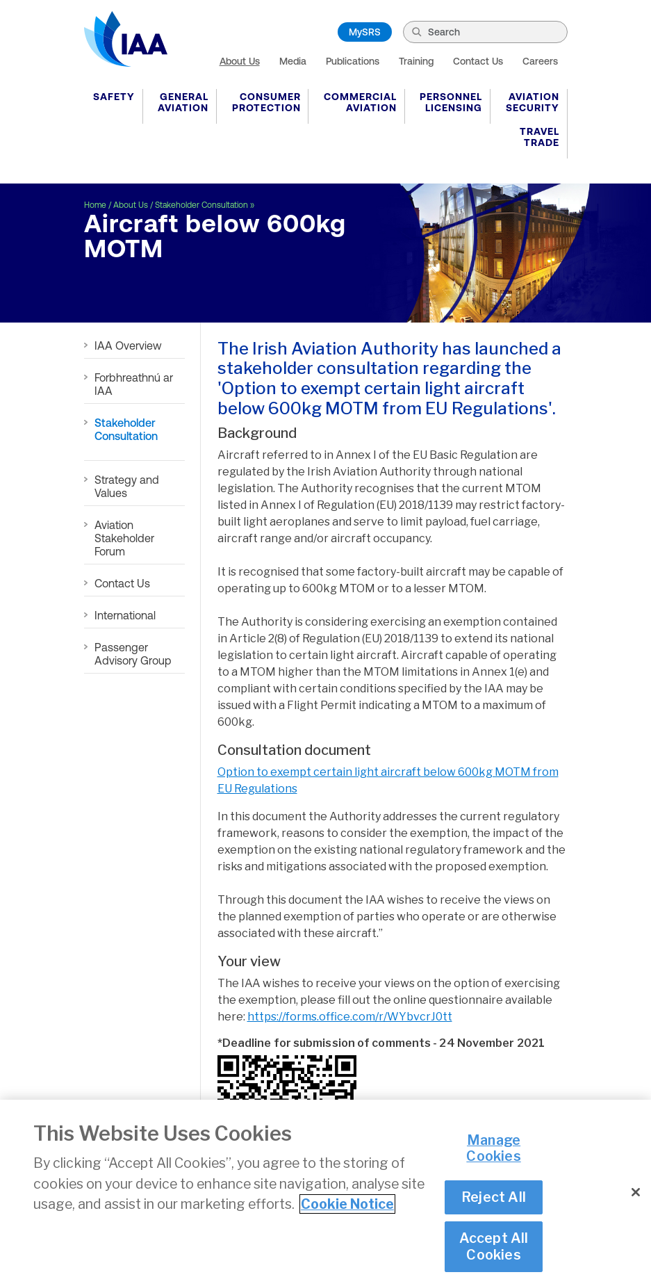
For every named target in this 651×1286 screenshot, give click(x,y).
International (125, 615)
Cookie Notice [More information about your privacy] (347, 1204)
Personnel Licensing (451, 102)
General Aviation (183, 102)
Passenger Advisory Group (133, 654)
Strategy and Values (126, 486)
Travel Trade (539, 137)
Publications (352, 61)
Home (95, 205)
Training (416, 61)
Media (292, 61)
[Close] (635, 1192)
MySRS (365, 32)
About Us (240, 61)
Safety (114, 96)
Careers (540, 61)
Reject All (493, 1197)
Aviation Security (532, 102)
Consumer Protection (266, 102)
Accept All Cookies (494, 1246)
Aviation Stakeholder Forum (124, 538)
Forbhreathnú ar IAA (133, 384)
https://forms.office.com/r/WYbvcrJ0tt (349, 1016)
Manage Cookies (493, 1148)
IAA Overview (128, 345)
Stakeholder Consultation (201, 205)
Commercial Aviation (360, 102)
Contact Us (478, 61)
